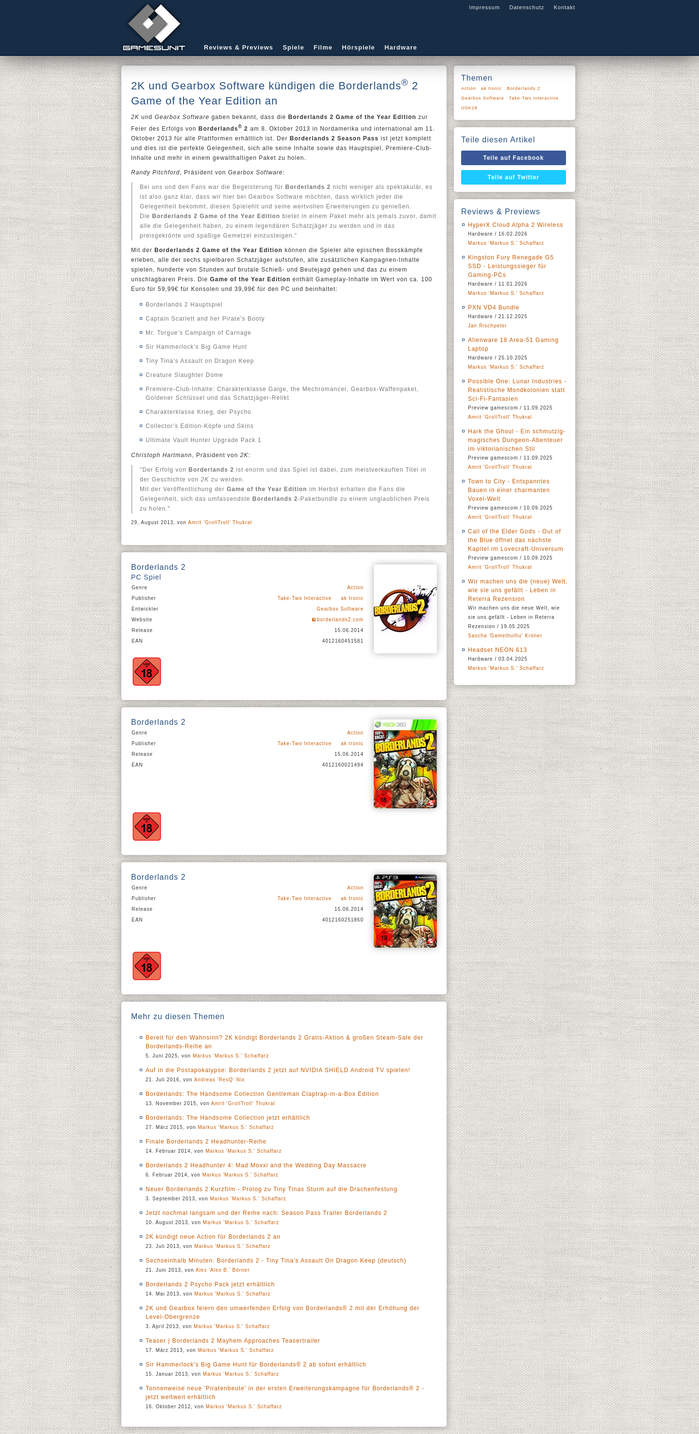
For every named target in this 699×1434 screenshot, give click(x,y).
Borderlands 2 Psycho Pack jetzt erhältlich (210, 1284)
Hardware (400, 47)
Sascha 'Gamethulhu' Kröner (505, 635)
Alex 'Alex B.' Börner (223, 1270)
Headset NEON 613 (497, 650)
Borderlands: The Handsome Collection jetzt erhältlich (228, 1117)
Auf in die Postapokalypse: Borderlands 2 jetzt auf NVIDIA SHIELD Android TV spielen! (278, 1070)
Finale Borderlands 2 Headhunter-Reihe (206, 1141)
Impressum (484, 7)
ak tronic (352, 598)
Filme (323, 47)
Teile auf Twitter (514, 177)
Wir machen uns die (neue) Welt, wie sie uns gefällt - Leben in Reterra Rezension (518, 590)
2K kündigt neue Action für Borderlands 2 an (213, 1236)
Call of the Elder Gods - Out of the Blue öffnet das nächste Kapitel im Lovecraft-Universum (516, 540)
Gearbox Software (340, 609)
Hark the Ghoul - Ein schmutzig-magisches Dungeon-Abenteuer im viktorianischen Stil (517, 440)
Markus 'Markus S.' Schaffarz (231, 1055)
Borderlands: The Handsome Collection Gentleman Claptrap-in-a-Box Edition (262, 1094)
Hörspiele (358, 47)
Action (355, 587)
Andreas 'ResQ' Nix (219, 1079)
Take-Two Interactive (305, 598)
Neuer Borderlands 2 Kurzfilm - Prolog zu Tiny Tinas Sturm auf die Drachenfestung (272, 1189)
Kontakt (564, 7)
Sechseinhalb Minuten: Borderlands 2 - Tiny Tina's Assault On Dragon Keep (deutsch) (276, 1260)
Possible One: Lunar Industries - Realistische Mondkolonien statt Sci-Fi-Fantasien (517, 390)
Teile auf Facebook (513, 157)
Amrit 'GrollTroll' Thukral (220, 522)
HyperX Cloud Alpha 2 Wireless (515, 225)
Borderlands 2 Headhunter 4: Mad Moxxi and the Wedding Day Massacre (256, 1165)
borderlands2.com (340, 619)
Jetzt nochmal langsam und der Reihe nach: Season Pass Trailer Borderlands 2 (266, 1213)
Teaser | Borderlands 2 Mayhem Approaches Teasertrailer (233, 1340)
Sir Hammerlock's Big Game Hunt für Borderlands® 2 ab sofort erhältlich (256, 1364)
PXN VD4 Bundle (493, 307)
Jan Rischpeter (487, 325)
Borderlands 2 (523, 88)
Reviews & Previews (238, 47)
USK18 (469, 107)
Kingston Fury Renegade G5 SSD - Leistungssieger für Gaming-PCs (511, 266)
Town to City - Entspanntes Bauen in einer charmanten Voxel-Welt (509, 490)
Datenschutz (526, 7)
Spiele (293, 47)
